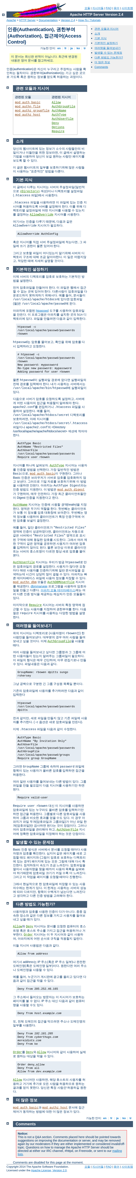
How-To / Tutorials (89, 20)
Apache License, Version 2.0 (49, 1170)
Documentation (48, 20)
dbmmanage (39, 586)
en (59, 48)
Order (28, 934)
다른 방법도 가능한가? (108, 57)
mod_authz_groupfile (32, 110)
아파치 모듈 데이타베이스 (58, 590)
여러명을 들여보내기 (107, 48)
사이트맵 (127, 8)
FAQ (109, 8)
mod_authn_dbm (25, 582)
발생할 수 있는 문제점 (108, 52)
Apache (11, 20)
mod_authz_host (27, 114)
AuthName (59, 110)
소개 (97, 33)
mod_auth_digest (71, 489)
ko (78, 48)
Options (58, 127)
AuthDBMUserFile (61, 582)
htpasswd (42, 310)
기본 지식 (100, 38)
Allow (56, 102)
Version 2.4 (68, 20)
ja (72, 48)
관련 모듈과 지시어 (106, 28)
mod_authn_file (27, 106)
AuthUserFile (63, 119)
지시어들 (98, 8)
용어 (116, 8)
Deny (55, 123)
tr (85, 48)
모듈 (87, 8)
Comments (101, 67)
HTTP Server (27, 20)
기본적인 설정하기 (106, 43)
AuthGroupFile (63, 106)
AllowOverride (41, 214)
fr (65, 48)
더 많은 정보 (102, 62)
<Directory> (30, 191)
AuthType (59, 114)
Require (58, 131)
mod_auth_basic (27, 102)
